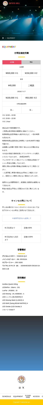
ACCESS (36, 396)
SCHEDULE (6, 396)
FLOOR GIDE (28, 396)
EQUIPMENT (18, 396)
